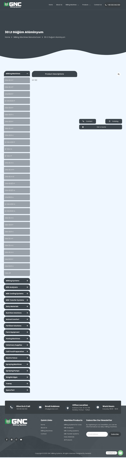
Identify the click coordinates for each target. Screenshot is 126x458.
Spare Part (10, 391)
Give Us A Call (23, 407)
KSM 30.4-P (9, 239)
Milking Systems (13, 281)
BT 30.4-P (8, 156)
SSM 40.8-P (9, 225)
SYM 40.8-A (9, 135)
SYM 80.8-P (9, 94)
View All (8, 273)
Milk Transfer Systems (15, 300)
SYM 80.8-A (9, 197)
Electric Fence (11, 359)
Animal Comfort (13, 320)
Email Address (52, 407)
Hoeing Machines (13, 339)
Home (48, 5)
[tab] (17, 73)
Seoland (88, 455)
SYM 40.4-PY (9, 170)
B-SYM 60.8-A (10, 211)
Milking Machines (71, 5)
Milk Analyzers (12, 287)
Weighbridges (12, 378)
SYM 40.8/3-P (10, 183)
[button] (54, 74)
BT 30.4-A (8, 149)
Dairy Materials (12, 307)
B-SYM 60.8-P (10, 101)
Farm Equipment (13, 333)
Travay (9, 385)
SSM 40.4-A (9, 218)
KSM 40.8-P (9, 108)
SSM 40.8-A (9, 232)
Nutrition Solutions (14, 313)
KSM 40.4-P (9, 87)
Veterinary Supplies (14, 346)
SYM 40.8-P (9, 122)
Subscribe (115, 435)
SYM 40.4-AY (9, 177)
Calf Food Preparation (15, 352)
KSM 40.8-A (9, 115)
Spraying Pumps (13, 372)
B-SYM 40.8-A (10, 204)
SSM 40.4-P (9, 128)
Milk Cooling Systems (15, 294)
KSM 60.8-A (9, 266)
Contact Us (98, 5)
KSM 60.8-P (9, 259)
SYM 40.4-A (9, 163)
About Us (57, 5)
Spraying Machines (14, 365)
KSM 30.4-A (9, 245)
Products (86, 5)
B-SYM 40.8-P (10, 142)
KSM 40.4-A (9, 252)
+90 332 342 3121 (112, 5)
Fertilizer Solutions (14, 326)
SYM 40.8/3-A (10, 190)
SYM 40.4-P (9, 80)
